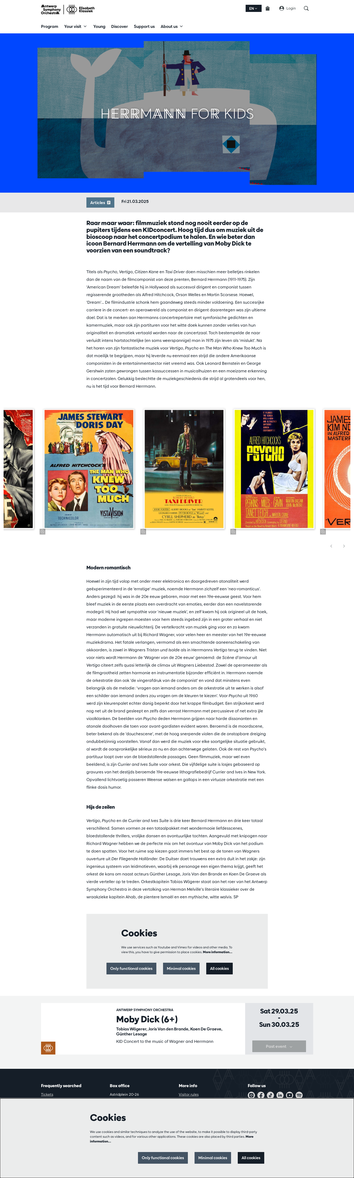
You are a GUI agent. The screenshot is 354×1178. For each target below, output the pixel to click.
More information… (217, 952)
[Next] (344, 546)
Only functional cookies (127, 968)
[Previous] (331, 546)
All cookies (219, 968)
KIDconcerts (157, 1053)
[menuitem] (49, 26)
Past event (279, 1055)
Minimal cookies (179, 968)
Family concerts (130, 1053)
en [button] (253, 8)
